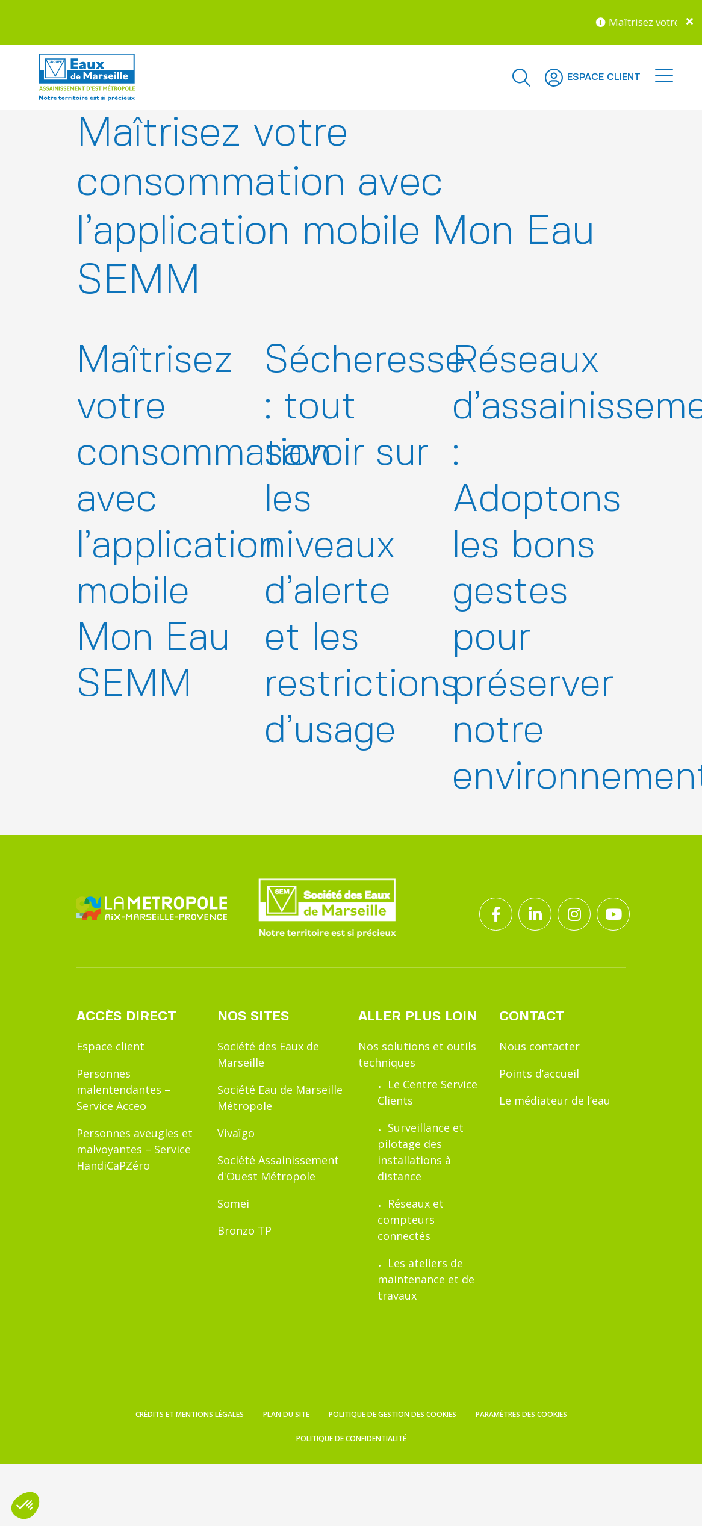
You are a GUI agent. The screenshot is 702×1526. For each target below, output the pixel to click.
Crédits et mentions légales (189, 1492)
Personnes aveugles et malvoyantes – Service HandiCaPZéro (134, 1149)
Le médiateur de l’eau (554, 1100)
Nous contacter (539, 1046)
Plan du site (286, 1492)
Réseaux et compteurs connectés (410, 1219)
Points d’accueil (539, 1073)
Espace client (110, 1046)
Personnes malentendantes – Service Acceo (123, 1089)
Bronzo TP (244, 1230)
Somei (233, 1203)
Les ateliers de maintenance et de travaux (425, 1279)
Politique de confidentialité (351, 1517)
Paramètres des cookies (521, 1492)
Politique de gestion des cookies (392, 1492)
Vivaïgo (236, 1133)
